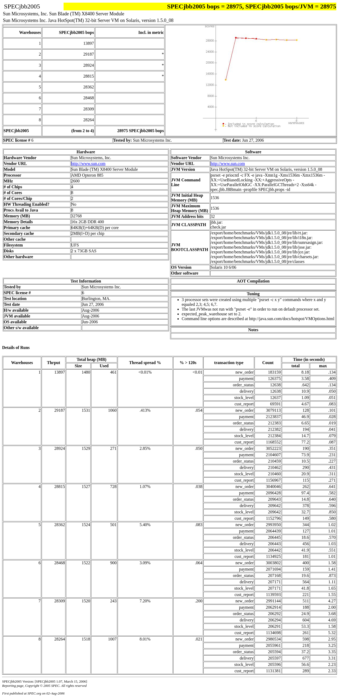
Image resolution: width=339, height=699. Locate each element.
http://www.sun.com (88, 163)
